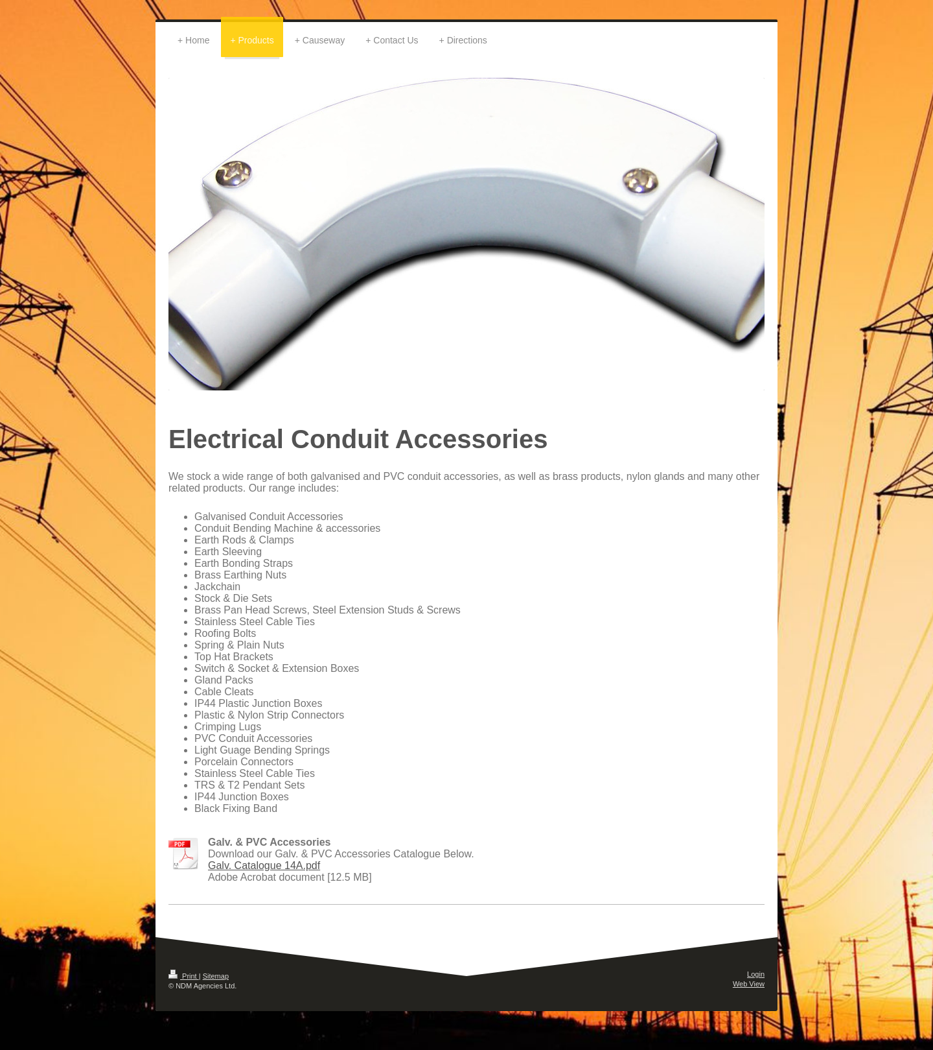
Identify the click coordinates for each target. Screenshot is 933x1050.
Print (183, 976)
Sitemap (216, 976)
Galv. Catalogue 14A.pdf (264, 865)
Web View (749, 984)
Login (756, 974)
